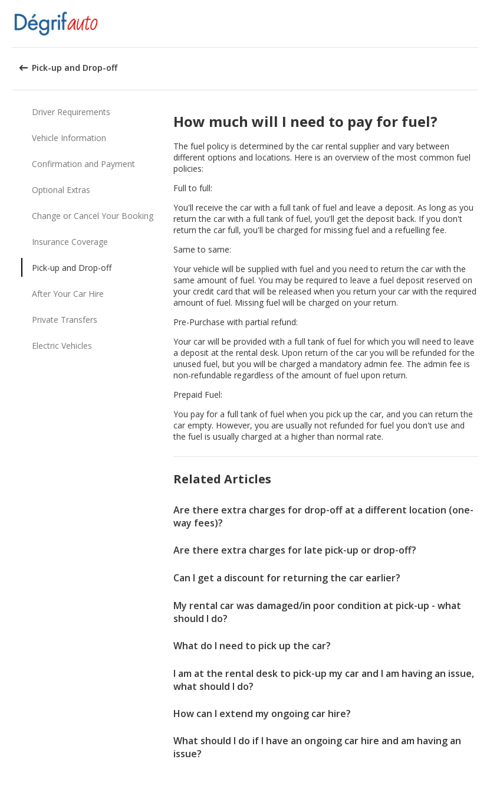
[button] (477, 23)
